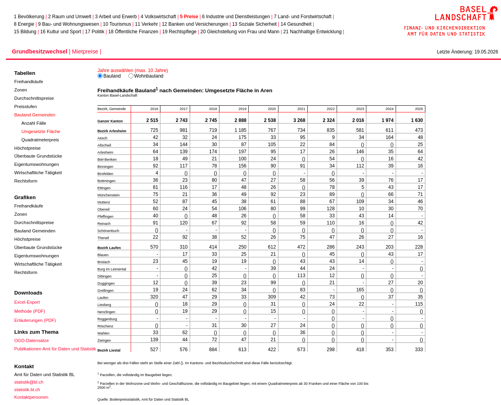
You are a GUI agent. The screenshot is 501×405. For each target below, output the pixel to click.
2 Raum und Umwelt (69, 16)
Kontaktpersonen (31, 397)
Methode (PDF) (29, 311)
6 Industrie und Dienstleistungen (236, 16)
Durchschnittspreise (34, 98)
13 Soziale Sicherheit (254, 24)
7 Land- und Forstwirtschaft (302, 16)
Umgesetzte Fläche (41, 131)
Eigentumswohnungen (36, 164)
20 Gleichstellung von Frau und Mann (239, 31)
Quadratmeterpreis (40, 139)
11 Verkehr (146, 24)
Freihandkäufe (28, 81)
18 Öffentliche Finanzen (133, 31)
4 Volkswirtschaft (158, 16)
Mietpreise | (86, 51)
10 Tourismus (117, 24)
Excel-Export (27, 302)
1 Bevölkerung (29, 16)
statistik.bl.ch (27, 389)
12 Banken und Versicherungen (195, 24)
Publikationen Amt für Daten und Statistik (55, 348)
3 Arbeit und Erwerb (116, 16)
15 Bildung (25, 31)
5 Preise (189, 16)
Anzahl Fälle (34, 123)
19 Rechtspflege (179, 31)
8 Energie (24, 24)
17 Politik (95, 31)
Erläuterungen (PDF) (35, 320)
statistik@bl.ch (29, 382)
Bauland (109, 76)
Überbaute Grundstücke (38, 156)
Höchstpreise (27, 148)
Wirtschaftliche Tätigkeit (38, 172)
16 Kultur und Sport (60, 31)
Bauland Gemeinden (34, 114)
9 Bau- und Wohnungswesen (68, 24)
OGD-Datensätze (31, 340)
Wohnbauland (146, 76)
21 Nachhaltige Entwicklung (312, 31)
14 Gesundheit (295, 24)
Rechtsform (25, 181)
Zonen (20, 89)
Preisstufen (25, 106)
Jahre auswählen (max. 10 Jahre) (132, 70)
